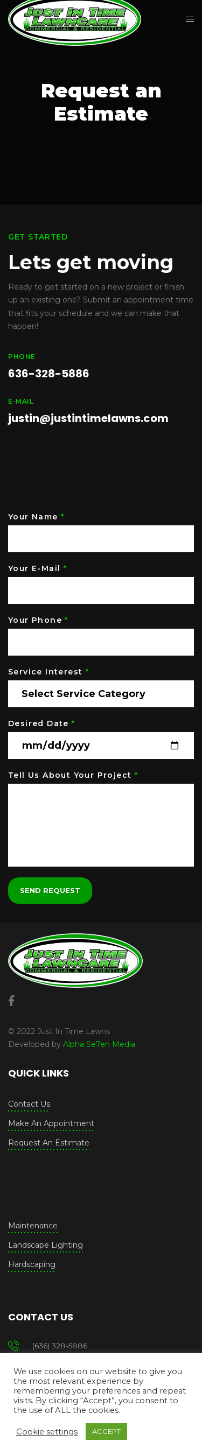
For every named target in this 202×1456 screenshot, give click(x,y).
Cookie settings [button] (47, 1432)
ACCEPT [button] (106, 1431)
